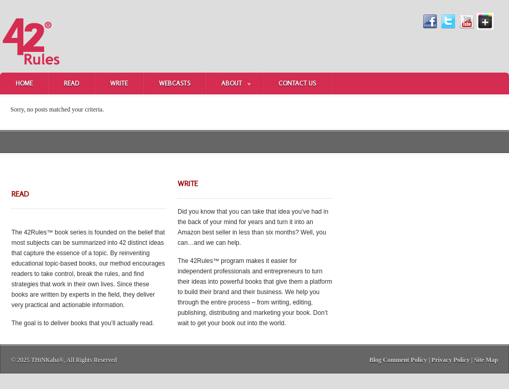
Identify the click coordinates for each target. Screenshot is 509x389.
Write (119, 83)
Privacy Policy (451, 360)
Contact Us (297, 83)
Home (24, 83)
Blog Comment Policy (398, 360)
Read (71, 83)
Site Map (486, 360)
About (229, 84)
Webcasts (174, 83)
